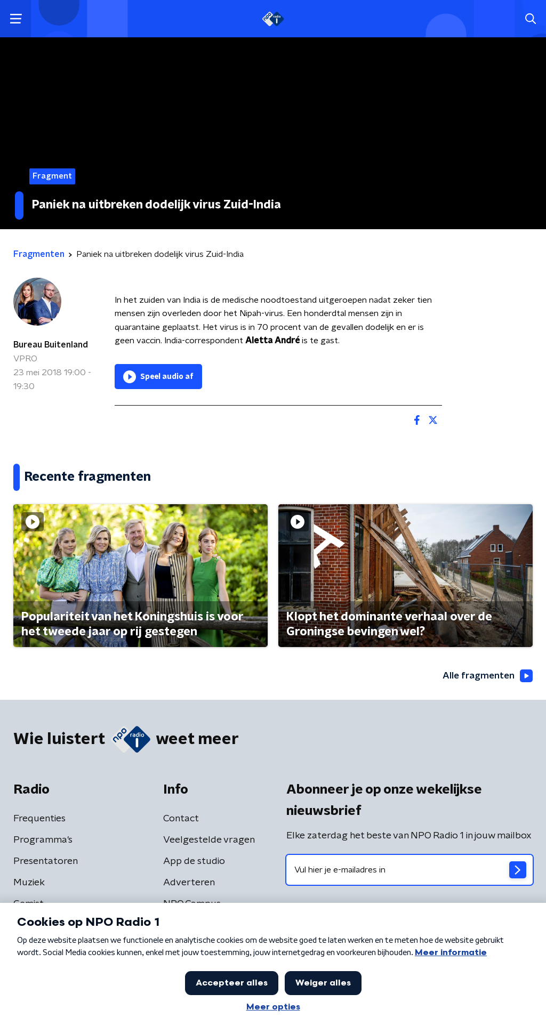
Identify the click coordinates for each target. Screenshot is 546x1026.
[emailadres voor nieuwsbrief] (409, 870)
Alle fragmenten (486, 676)
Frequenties (39, 819)
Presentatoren (45, 862)
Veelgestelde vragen (209, 840)
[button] (15, 19)
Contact (181, 819)
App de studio (194, 862)
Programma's (43, 840)
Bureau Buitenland (50, 345)
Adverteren (189, 883)
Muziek (29, 883)
